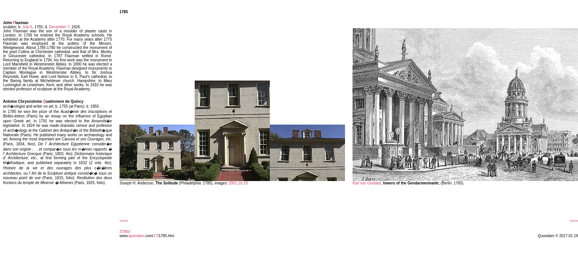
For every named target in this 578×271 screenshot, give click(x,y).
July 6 (27, 27)
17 (155, 236)
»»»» (574, 221)
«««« (124, 221)
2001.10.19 (238, 183)
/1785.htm (165, 236)
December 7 (59, 27)
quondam (136, 236)
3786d (125, 232)
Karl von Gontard (367, 183)
